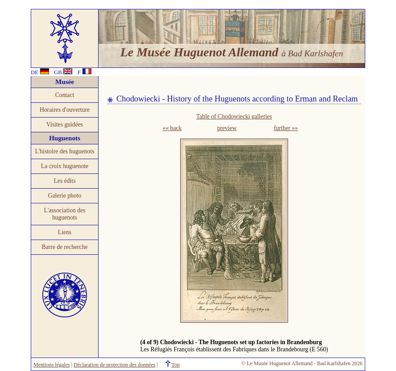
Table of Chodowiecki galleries (234, 116)
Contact (64, 95)
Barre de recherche (64, 247)
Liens (64, 232)
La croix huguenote (64, 166)
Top (176, 365)
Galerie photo (65, 195)
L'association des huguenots (64, 214)
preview (227, 128)
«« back (172, 128)
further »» (286, 128)
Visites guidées (64, 124)
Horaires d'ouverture (65, 109)
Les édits (65, 180)
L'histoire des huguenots (64, 151)
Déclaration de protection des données (114, 365)
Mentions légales (51, 365)
